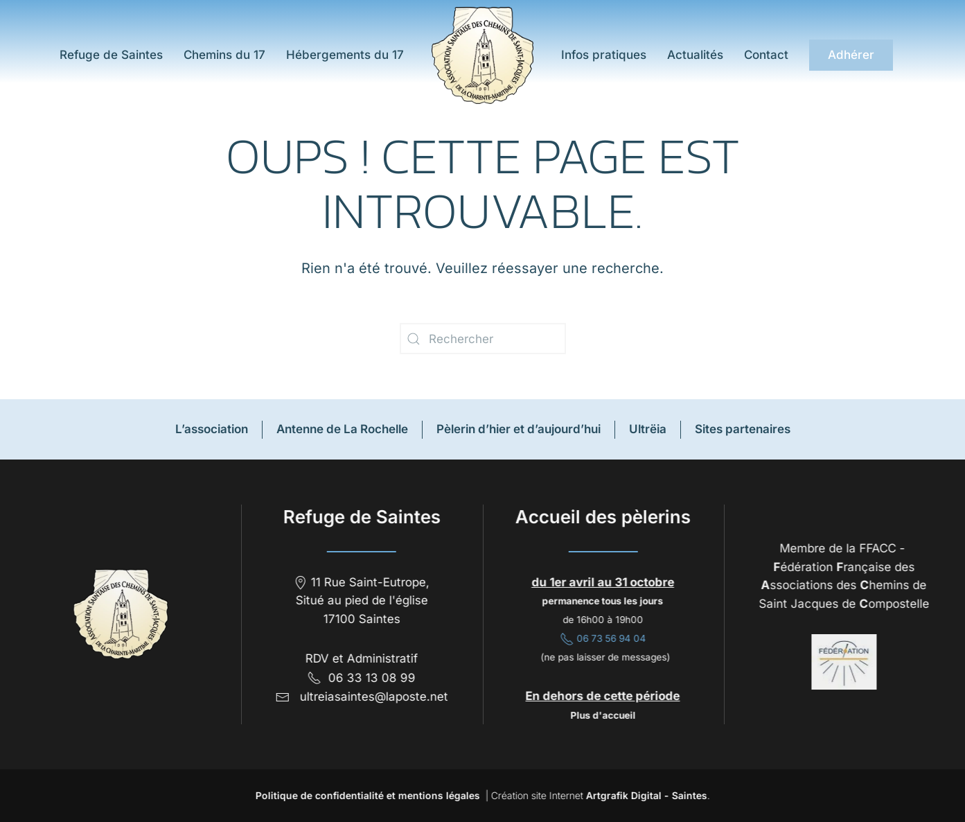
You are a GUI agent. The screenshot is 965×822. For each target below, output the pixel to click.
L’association (211, 429)
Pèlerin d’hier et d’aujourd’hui (518, 429)
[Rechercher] (483, 338)
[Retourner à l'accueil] (482, 55)
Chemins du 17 (224, 55)
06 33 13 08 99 (360, 678)
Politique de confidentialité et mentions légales (366, 795)
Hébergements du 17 (345, 55)
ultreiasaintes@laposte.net (373, 696)
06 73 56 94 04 (601, 638)
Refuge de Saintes (109, 55)
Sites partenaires (742, 429)
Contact (766, 55)
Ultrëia (647, 429)
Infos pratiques (603, 55)
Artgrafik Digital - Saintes (644, 795)
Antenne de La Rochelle (342, 429)
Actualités (695, 55)
